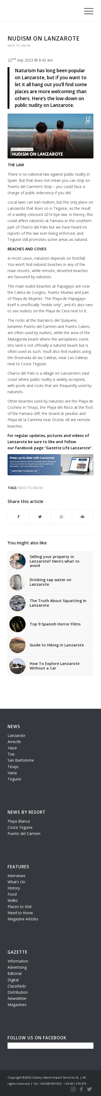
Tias (11, 754)
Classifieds (17, 986)
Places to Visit (20, 906)
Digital (13, 979)
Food (12, 894)
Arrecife (14, 741)
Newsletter (17, 998)
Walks (13, 900)
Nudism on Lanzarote (44, 38)
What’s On (16, 881)
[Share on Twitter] (39, 516)
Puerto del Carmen (24, 833)
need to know (30, 488)
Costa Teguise (20, 827)
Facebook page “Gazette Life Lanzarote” (53, 447)
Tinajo (13, 766)
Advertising (17, 967)
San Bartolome (21, 760)
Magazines (17, 1004)
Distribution (18, 992)
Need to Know (20, 912)
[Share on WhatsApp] (61, 516)
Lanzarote (16, 735)
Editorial (15, 973)
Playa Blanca (19, 821)
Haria (12, 772)
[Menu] (86, 10)
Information (18, 961)
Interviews (16, 875)
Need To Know (19, 46)
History (14, 888)
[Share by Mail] (82, 516)
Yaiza (12, 747)
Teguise (14, 779)
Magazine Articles (23, 918)
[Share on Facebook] (18, 516)
